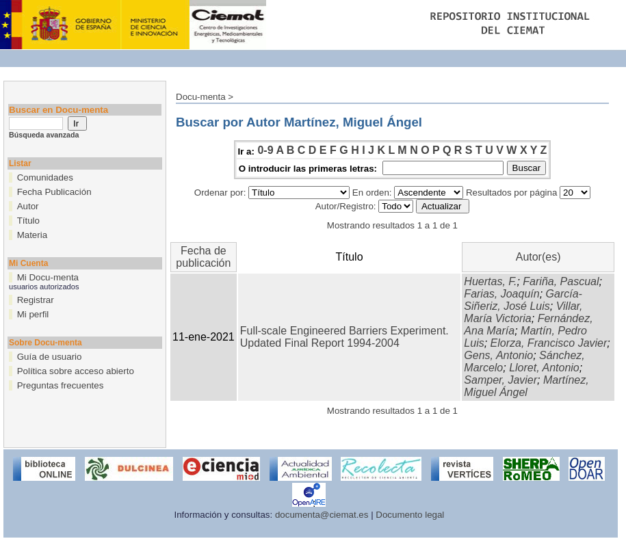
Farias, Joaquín (501, 294)
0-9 (265, 150)
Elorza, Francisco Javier (549, 343)
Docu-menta (201, 97)
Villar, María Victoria (523, 312)
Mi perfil (33, 314)
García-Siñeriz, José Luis (523, 300)
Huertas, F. (490, 281)
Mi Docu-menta (48, 277)
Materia (32, 235)
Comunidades (45, 177)
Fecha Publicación (54, 192)
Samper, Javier (500, 380)
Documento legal (410, 515)
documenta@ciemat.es (322, 515)
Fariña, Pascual (561, 281)
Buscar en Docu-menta (58, 110)
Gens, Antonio (498, 355)
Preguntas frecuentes (60, 385)
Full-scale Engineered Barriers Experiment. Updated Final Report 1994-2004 (344, 337)
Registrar (35, 300)
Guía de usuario (49, 357)
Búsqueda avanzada (44, 135)
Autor (28, 206)
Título (28, 220)
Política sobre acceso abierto (75, 371)
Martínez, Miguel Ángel (526, 386)
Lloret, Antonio (544, 367)
